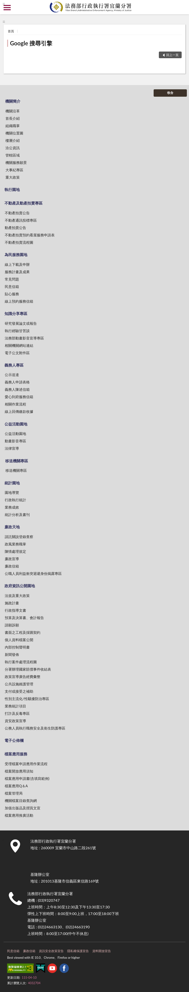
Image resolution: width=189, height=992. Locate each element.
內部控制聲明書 (17, 647)
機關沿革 (12, 111)
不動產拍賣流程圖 (19, 242)
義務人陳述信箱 (17, 389)
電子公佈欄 (14, 740)
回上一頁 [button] (172, 55)
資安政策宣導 (15, 721)
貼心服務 (12, 294)
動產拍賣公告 (15, 227)
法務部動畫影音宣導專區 (24, 338)
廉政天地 (12, 527)
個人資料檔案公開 (19, 640)
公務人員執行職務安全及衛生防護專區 (35, 728)
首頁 (11, 31)
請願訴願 (12, 625)
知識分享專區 (16, 313)
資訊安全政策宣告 (51, 951)
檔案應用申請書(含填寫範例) (27, 778)
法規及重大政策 (17, 595)
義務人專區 (14, 365)
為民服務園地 (16, 254)
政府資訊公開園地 (20, 585)
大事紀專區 (14, 170)
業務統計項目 (15, 706)
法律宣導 (12, 448)
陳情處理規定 (15, 551)
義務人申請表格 (17, 382)
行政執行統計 (15, 500)
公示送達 (12, 374)
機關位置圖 (14, 133)
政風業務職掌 (15, 544)
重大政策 (12, 177)
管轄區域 (12, 155)
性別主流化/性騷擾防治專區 (27, 698)
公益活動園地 (16, 424)
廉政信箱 (12, 566)
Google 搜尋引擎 (31, 43)
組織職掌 (12, 126)
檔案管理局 (14, 793)
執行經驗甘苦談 (17, 331)
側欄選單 (7, 7)
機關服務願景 (16, 162)
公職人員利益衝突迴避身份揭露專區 (33, 573)
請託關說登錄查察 (19, 536)
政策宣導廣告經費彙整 (22, 676)
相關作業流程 (15, 404)
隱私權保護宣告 (78, 951)
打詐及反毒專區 (17, 713)
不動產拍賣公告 (17, 213)
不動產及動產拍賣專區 (24, 203)
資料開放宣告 (101, 951)
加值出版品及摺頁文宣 (22, 808)
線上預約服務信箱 (19, 301)
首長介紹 (12, 118)
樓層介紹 (12, 140)
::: (4, 3)
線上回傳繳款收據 (19, 411)
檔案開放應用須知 (19, 771)
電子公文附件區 (17, 353)
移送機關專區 (16, 460)
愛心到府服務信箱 (19, 397)
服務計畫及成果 (17, 272)
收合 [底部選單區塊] (170, 93)
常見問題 (12, 279)
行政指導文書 (15, 610)
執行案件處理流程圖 (21, 662)
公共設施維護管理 (19, 684)
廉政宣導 (12, 559)
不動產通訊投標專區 (21, 220)
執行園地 (12, 189)
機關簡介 (12, 101)
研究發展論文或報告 (21, 323)
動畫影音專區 (15, 441)
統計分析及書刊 (17, 514)
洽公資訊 (12, 148)
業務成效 (12, 507)
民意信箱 (12, 286)
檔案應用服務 (16, 754)
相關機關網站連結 (19, 345)
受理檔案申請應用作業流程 (26, 764)
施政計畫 (12, 603)
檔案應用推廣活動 (19, 815)
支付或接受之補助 (19, 691)
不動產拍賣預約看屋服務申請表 (30, 235)
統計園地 (12, 483)
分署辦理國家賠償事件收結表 (28, 669)
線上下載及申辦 (17, 264)
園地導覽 (12, 492)
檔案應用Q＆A (16, 786)
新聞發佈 (12, 654)
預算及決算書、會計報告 (24, 617)
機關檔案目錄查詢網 (21, 800)
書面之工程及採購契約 (22, 632)
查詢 (182, 7)
